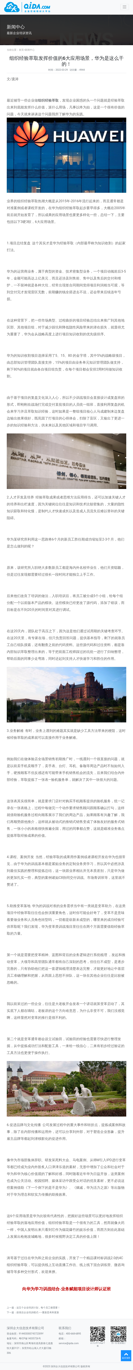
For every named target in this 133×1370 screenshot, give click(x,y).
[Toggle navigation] (124, 7)
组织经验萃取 (48, 100)
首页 (21, 49)
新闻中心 (30, 49)
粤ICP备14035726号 (30, 1338)
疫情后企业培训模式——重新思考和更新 (37, 1312)
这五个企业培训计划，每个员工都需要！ (38, 1307)
